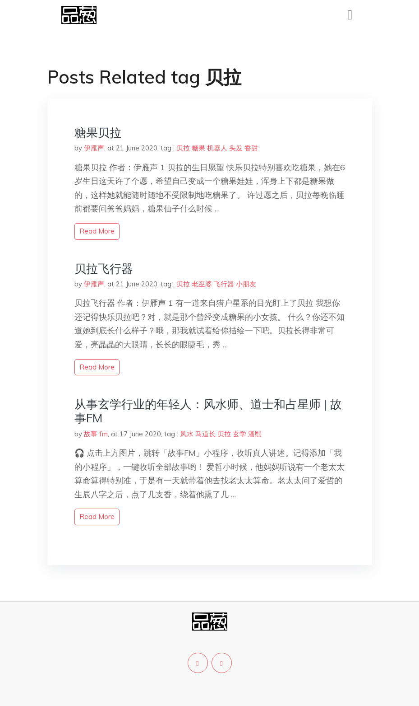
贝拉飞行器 (103, 268)
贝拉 (183, 148)
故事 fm (96, 434)
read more (97, 231)
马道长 (205, 434)
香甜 (251, 148)
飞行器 (224, 284)
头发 (236, 148)
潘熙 (255, 434)
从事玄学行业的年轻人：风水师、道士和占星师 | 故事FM (208, 411)
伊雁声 (94, 148)
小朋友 (246, 284)
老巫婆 (202, 284)
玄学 (239, 434)
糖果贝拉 (97, 132)
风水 (186, 434)
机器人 (217, 148)
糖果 (198, 148)
